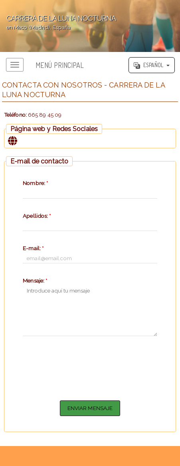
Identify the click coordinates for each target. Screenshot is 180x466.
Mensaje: (35, 280)
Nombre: (35, 183)
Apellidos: (37, 216)
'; (90, 26)
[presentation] (89, 366)
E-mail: (33, 248)
